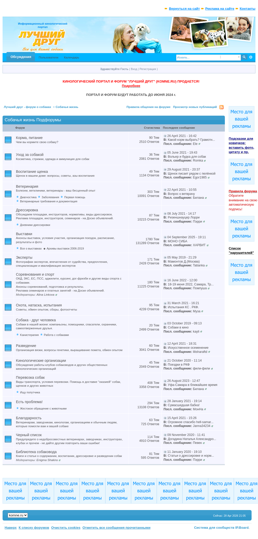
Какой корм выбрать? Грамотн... (191, 140)
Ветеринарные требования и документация (48, 201)
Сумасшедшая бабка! (184, 405)
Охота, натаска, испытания (39, 305)
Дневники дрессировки (35, 224)
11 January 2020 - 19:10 (184, 452)
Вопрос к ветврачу (181, 194)
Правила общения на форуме (148, 106)
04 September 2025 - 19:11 (186, 237)
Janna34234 (201, 426)
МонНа (198, 409)
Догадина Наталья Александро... (192, 439)
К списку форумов (34, 528)
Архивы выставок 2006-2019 (65, 248)
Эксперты (24, 257)
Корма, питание (29, 138)
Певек (197, 443)
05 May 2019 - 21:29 (181, 257)
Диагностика (28, 197)
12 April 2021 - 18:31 (182, 343)
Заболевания (50, 197)
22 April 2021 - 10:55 (182, 190)
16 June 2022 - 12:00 (182, 280)
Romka (198, 160)
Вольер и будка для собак (187, 156)
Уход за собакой (29, 155)
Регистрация (148, 69)
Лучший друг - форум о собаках (27, 106)
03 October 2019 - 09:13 (184, 323)
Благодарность (28, 418)
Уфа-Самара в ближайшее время (192, 385)
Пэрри (197, 221)
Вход (134, 69)
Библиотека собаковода (36, 452)
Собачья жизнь (67, 106)
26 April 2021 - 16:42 (182, 136)
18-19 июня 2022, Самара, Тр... (191, 284)
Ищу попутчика (30, 392)
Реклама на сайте (219, 9)
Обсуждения (21, 57)
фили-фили (201, 368)
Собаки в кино (178, 327)
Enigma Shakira (47, 460)
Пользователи (48, 57)
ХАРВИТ (199, 245)
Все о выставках (31, 248)
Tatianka (199, 265)
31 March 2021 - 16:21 (183, 303)
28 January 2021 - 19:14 (184, 401)
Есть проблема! (29, 402)
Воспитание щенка (32, 171)
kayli (196, 331)
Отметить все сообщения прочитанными (116, 528)
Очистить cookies (65, 528)
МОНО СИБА (177, 241)
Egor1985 (200, 177)
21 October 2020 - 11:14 (184, 360)
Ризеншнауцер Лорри (184, 217)
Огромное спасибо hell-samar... (191, 422)
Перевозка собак (30, 377)
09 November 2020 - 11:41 (186, 435)
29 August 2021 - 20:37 (183, 169)
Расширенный (251, 57)
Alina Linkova (45, 294)
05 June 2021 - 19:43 (182, 152)
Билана (198, 197)
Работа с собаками (56, 334)
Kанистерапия (29, 334)
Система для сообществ (214, 528)
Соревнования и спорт (35, 274)
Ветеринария (27, 186)
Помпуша (200, 288)
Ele (195, 144)
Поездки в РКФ (179, 364)
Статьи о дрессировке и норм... (191, 455)
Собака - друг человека (36, 320)
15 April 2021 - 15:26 (182, 418)
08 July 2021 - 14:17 (181, 213)
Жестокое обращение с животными (43, 408)
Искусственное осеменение (188, 348)
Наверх (11, 528)
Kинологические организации (41, 360)
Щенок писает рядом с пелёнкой (191, 173)
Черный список (29, 435)
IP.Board (242, 528)
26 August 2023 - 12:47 (183, 381)
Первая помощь (74, 197)
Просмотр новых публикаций (195, 106)
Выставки (24, 234)
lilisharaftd (200, 352)
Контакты (247, 9)
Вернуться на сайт (184, 9)
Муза (196, 311)
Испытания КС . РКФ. (183, 307)
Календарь (71, 57)
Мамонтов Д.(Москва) (184, 261)
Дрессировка (27, 210)
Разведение (26, 346)
